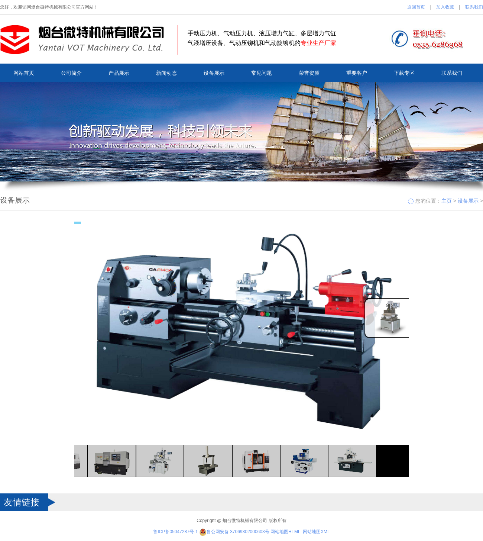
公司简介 (71, 73)
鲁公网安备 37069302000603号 (234, 531)
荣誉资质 (309, 73)
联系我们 (474, 7)
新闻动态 (166, 73)
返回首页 (416, 7)
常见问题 (261, 73)
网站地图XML (316, 531)
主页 (446, 201)
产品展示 (118, 73)
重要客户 (356, 73)
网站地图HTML (285, 531)
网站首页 (23, 73)
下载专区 (404, 73)
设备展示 (214, 73)
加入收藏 (445, 7)
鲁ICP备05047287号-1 (175, 531)
